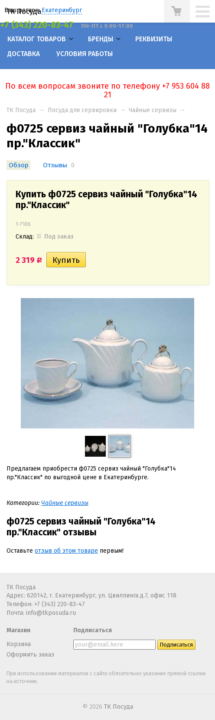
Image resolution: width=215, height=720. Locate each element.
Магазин (18, 630)
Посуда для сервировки (82, 110)
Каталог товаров (36, 39)
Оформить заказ (30, 654)
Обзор (18, 165)
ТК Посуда (24, 11)
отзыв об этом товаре (66, 550)
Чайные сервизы (152, 110)
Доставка (23, 54)
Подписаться (92, 630)
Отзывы (55, 165)
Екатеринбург (62, 10)
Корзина (19, 644)
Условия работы (84, 54)
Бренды (100, 39)
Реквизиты (153, 39)
